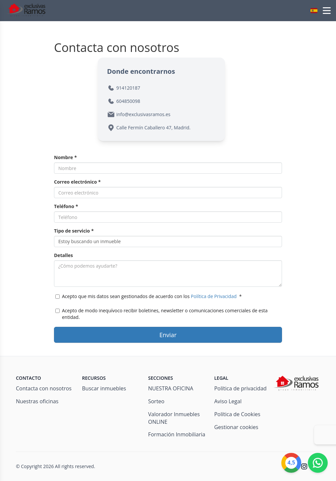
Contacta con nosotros (44, 388)
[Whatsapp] (318, 463)
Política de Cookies (237, 414)
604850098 (128, 101)
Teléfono (66, 206)
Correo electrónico (77, 182)
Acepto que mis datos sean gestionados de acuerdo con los (148, 296)
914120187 (128, 88)
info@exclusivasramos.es (143, 114)
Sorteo (156, 401)
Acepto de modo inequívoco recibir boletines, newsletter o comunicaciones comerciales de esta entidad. (161, 313)
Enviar (168, 335)
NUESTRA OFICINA (170, 388)
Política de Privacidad (214, 296)
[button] (313, 11)
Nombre (65, 157)
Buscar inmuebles (104, 388)
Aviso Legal (228, 401)
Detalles (63, 255)
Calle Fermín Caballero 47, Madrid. (153, 127)
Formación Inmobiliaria (176, 434)
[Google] (291, 463)
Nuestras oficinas (37, 401)
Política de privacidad (240, 388)
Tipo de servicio (74, 231)
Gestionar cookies (236, 427)
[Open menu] (327, 11)
